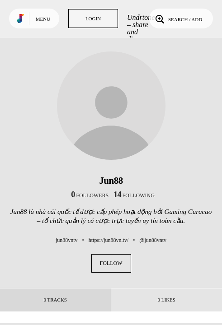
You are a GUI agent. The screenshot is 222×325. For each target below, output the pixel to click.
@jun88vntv (152, 240)
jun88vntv (67, 240)
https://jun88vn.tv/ (108, 240)
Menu (43, 19)
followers (90, 195)
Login (93, 18)
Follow (111, 263)
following (134, 195)
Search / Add (178, 18)
